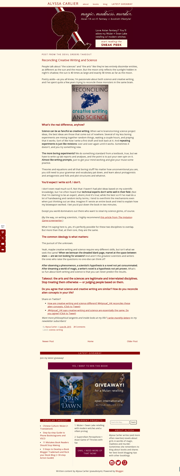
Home (90, 341)
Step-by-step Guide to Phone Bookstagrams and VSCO (53, 435)
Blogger (119, 471)
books (96, 4)
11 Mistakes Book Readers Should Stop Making (54, 444)
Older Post (132, 341)
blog (105, 4)
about (86, 4)
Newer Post (48, 341)
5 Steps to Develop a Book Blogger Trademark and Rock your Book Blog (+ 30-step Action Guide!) (54, 453)
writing (59, 330)
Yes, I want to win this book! (90, 365)
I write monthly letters (118, 317)
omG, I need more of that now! (90, 452)
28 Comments (79, 327)
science (52, 330)
